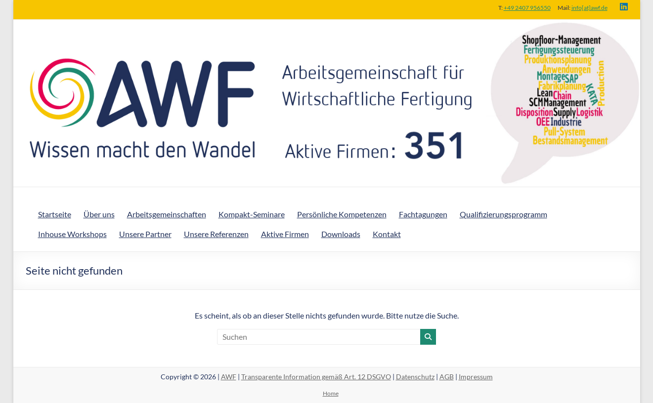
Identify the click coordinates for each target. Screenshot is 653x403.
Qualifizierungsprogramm (503, 214)
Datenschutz (415, 376)
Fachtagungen (423, 214)
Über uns (99, 214)
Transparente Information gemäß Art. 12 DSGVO (316, 376)
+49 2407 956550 (527, 7)
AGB (446, 376)
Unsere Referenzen (216, 234)
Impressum (476, 376)
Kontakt (387, 234)
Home (331, 393)
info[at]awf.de (589, 7)
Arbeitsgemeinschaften (166, 214)
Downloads (340, 234)
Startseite (54, 214)
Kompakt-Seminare (251, 214)
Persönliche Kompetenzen (342, 214)
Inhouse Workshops (72, 234)
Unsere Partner (145, 234)
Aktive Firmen (285, 234)
